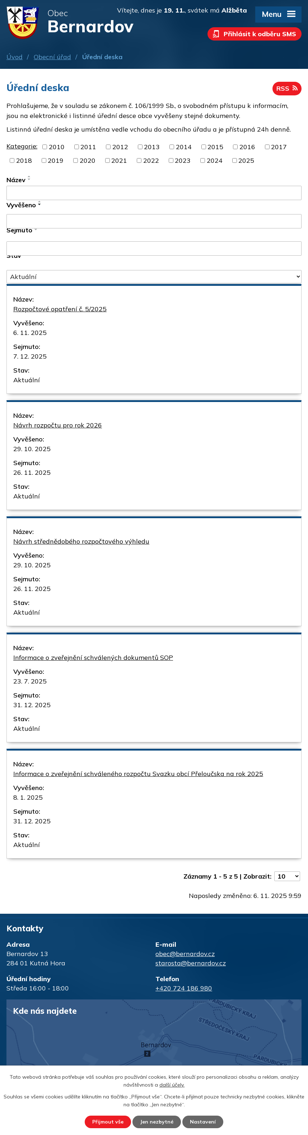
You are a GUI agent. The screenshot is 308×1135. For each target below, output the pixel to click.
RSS (287, 88)
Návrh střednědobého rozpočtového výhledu (81, 541)
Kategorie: (21, 146)
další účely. (172, 1085)
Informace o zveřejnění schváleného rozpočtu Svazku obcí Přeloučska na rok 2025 (138, 774)
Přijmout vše (107, 1122)
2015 (215, 147)
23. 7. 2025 (30, 681)
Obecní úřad (52, 57)
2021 (119, 160)
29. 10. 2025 (32, 449)
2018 (24, 160)
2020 (87, 160)
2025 (246, 160)
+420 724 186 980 (183, 988)
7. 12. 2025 (30, 356)
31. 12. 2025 (32, 705)
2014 (184, 147)
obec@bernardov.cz (185, 954)
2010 (57, 147)
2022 (151, 160)
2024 (215, 160)
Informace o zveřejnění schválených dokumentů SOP (93, 657)
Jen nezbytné (156, 1122)
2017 (279, 147)
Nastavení (203, 1122)
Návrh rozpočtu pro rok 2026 (57, 425)
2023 (183, 160)
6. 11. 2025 (30, 332)
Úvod (14, 57)
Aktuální (26, 380)
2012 (120, 147)
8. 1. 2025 (28, 797)
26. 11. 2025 (32, 472)
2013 (152, 147)
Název (15, 180)
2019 (56, 160)
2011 (88, 147)
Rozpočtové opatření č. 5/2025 (60, 309)
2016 (247, 147)
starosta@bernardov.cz (190, 963)
